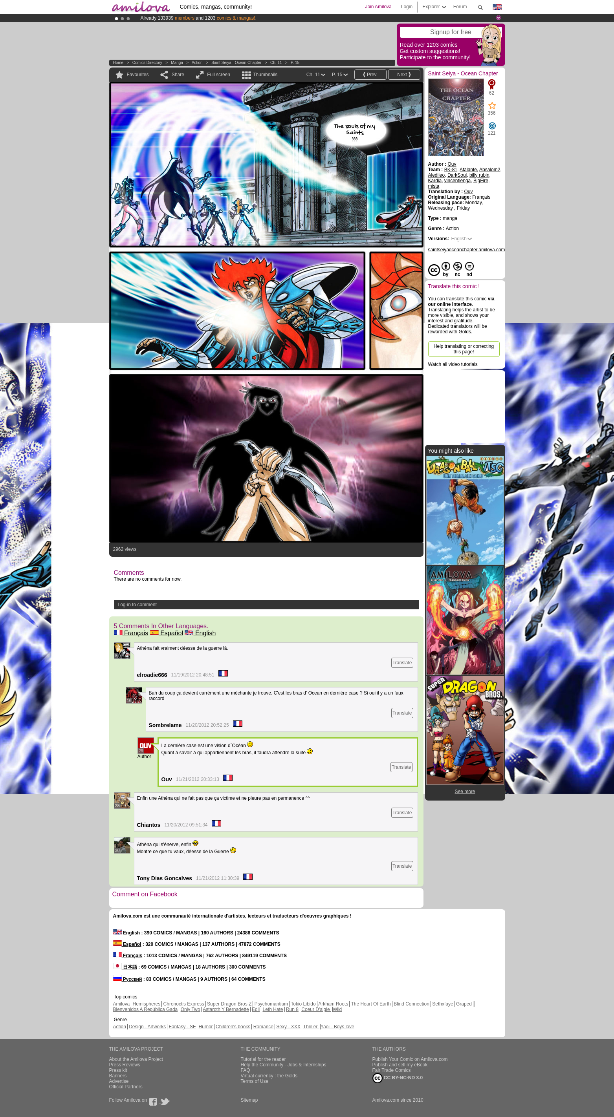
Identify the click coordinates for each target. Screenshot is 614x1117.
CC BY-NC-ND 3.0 (397, 1078)
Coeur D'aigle (316, 1009)
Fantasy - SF (182, 1026)
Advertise (119, 1081)
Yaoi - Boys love (337, 1026)
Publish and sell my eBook (400, 1065)
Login (406, 6)
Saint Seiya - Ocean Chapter (236, 62)
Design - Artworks (147, 1026)
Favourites (138, 74)
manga (177, 62)
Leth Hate (272, 1009)
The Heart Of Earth (370, 1004)
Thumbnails (265, 74)
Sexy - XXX (288, 1026)
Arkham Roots (333, 1004)
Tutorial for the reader (263, 1059)
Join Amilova (378, 6)
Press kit (118, 1070)
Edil (256, 1009)
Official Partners (126, 1087)
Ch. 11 (276, 62)
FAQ (245, 1070)
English (200, 633)
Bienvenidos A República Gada (145, 1009)
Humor (206, 1026)
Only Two (190, 1009)
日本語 (125, 967)
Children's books (233, 1026)
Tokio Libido (303, 1004)
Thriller (311, 1026)
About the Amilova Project (136, 1059)
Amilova (121, 1004)
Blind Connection (411, 1004)
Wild (337, 1009)
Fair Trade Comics (391, 1070)
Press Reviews (124, 1065)
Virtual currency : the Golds (269, 1076)
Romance (263, 1026)
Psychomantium (271, 1004)
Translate (402, 662)
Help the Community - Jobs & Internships (283, 1065)
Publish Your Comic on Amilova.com (410, 1059)
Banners (118, 1076)
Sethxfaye (442, 1004)
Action (197, 62)
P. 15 (295, 62)
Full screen (218, 74)
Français (131, 633)
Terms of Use (255, 1081)
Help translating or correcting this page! (464, 349)
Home (118, 62)
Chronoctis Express (183, 1004)
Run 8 (292, 1009)
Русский (127, 979)
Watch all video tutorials (453, 364)
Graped (464, 1004)
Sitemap (249, 1100)
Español (166, 633)
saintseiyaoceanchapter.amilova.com (466, 249)
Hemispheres (147, 1004)
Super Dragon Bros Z (229, 1004)
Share (178, 74)
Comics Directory (147, 62)
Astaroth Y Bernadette (226, 1009)
